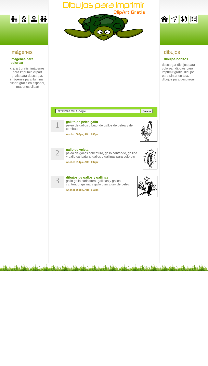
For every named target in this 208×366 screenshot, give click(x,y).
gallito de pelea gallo (82, 122)
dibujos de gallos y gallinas (87, 177)
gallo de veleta (77, 149)
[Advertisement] (104, 73)
